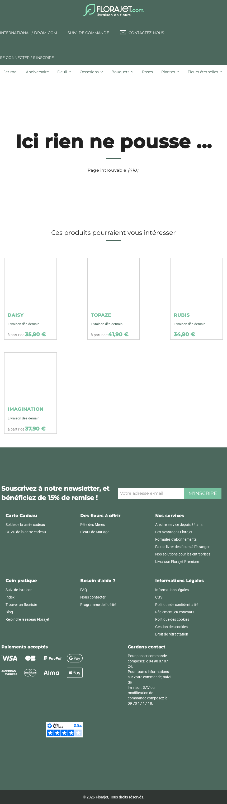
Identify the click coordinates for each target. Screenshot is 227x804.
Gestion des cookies (171, 627)
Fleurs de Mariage (94, 532)
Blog (9, 612)
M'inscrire (202, 493)
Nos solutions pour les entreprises (182, 554)
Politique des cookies (172, 619)
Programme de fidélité (98, 604)
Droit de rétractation (171, 634)
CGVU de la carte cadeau (26, 532)
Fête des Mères (92, 524)
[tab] (13, 72)
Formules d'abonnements (176, 539)
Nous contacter (93, 597)
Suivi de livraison (19, 590)
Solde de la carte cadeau (25, 524)
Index (10, 597)
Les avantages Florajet (173, 532)
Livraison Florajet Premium (177, 561)
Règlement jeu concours (174, 612)
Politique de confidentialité (176, 604)
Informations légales (172, 590)
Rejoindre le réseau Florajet (27, 619)
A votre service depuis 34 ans (178, 524)
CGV (159, 597)
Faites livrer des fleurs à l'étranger (182, 547)
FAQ (83, 590)
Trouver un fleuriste (21, 604)
